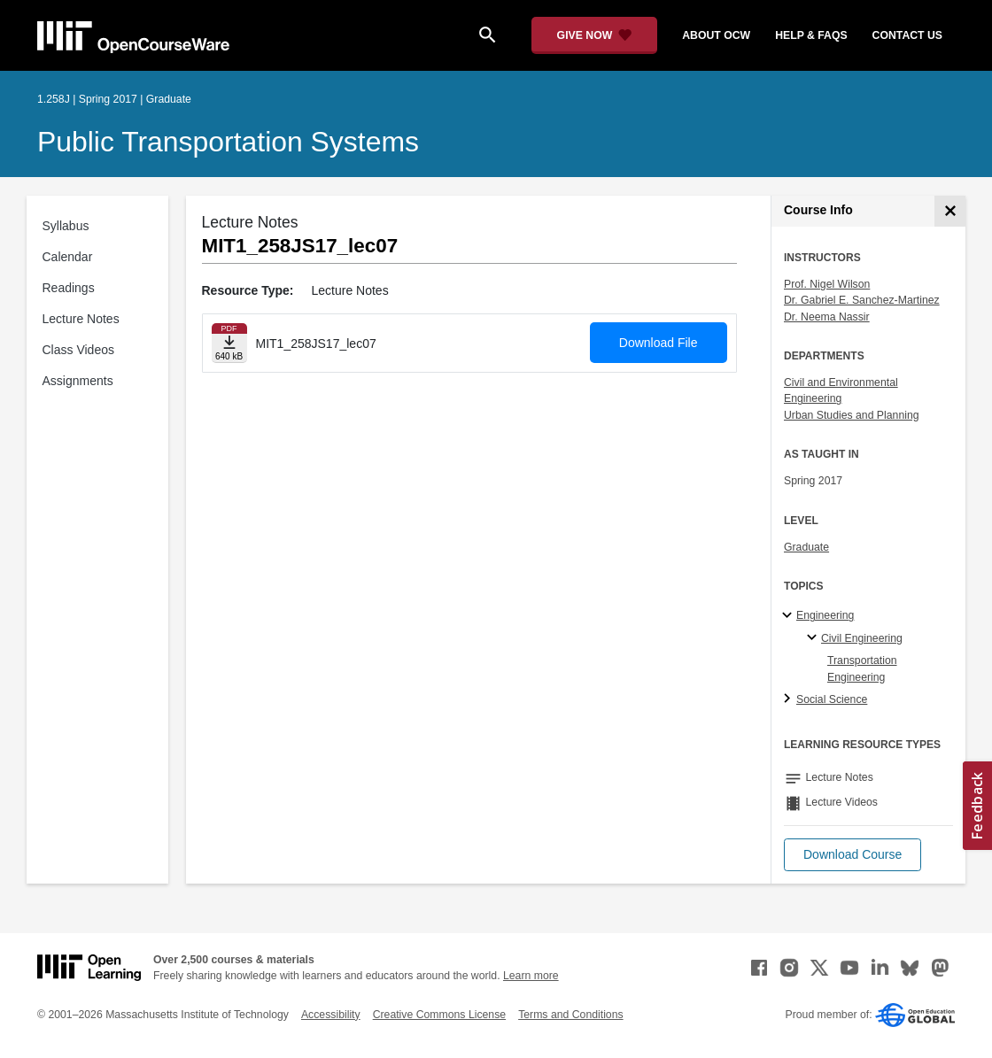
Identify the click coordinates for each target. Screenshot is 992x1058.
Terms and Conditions (570, 1014)
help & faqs (811, 35)
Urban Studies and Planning (851, 415)
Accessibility (330, 1014)
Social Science (831, 699)
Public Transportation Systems (228, 142)
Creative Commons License (439, 1014)
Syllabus (66, 226)
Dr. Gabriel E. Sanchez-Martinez (862, 300)
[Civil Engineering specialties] (814, 638)
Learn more (531, 975)
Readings (69, 288)
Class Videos (78, 350)
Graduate (806, 547)
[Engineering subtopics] (790, 616)
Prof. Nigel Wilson (827, 284)
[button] (852, 854)
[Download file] (229, 343)
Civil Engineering (862, 638)
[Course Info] (949, 211)
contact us (907, 35)
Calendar (68, 257)
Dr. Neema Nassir (827, 317)
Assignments (78, 381)
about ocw (716, 35)
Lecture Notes (81, 319)
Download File (658, 343)
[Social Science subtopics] (790, 699)
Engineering (825, 615)
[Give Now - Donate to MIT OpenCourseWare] (594, 35)
